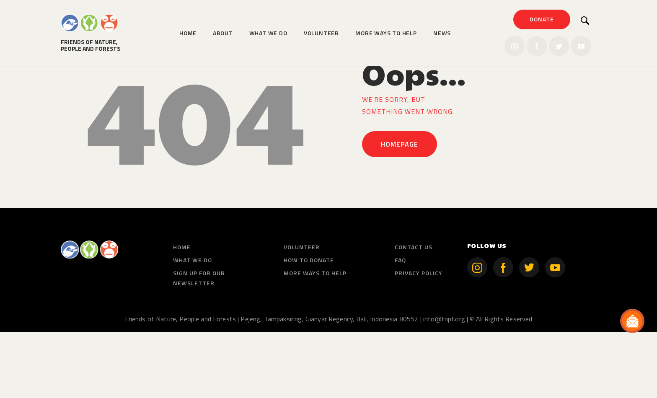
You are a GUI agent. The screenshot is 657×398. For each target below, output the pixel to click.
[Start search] (585, 21)
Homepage (399, 210)
